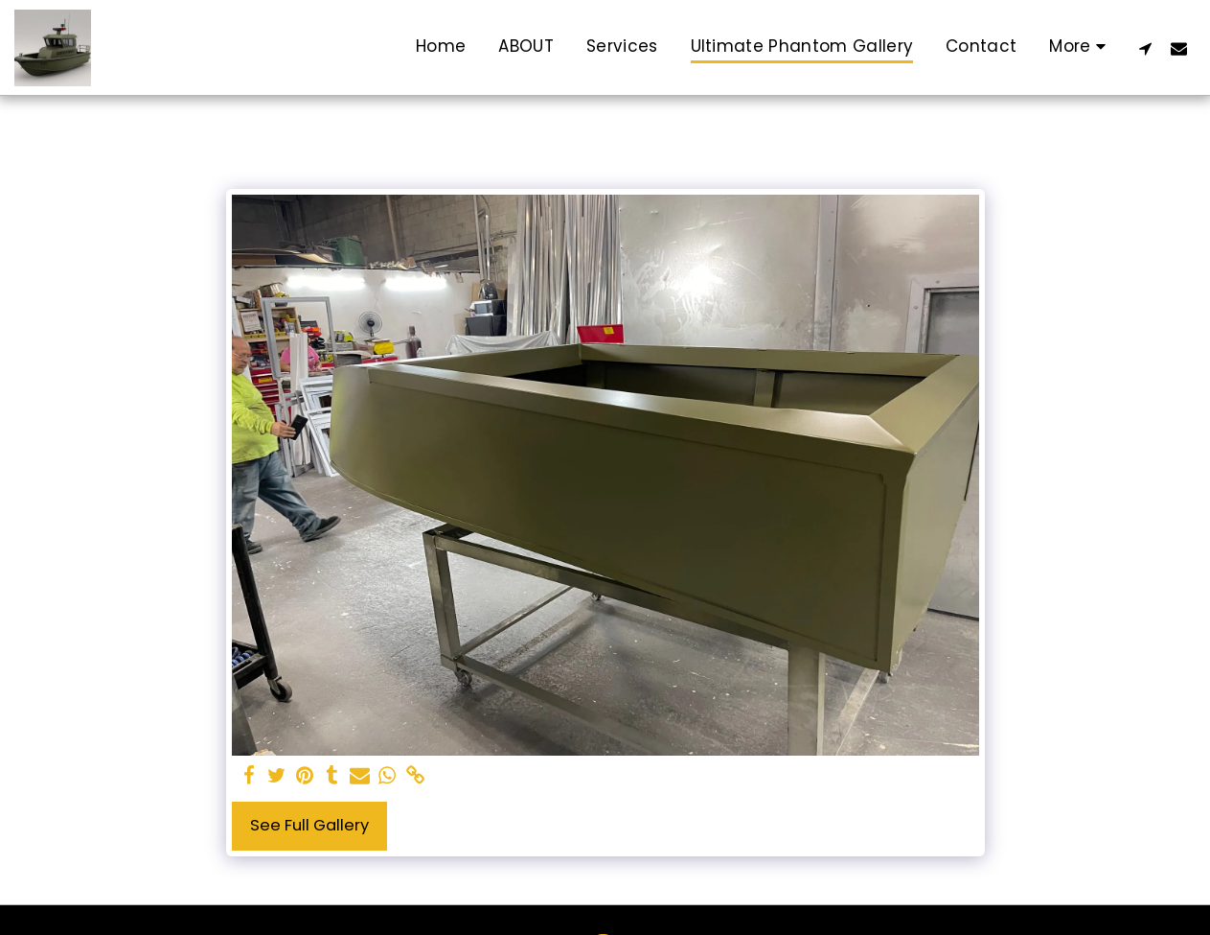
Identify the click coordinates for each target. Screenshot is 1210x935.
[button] (1145, 48)
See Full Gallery (309, 825)
